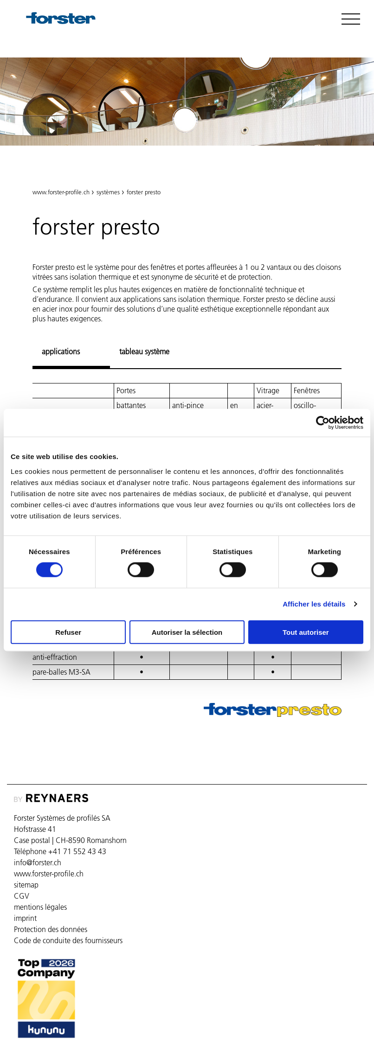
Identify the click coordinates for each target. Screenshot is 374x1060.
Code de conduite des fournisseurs (68, 940)
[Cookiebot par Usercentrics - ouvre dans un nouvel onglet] (322, 423)
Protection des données (50, 929)
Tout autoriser (306, 632)
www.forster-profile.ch (61, 192)
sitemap (26, 884)
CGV (21, 895)
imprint (25, 918)
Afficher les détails (314, 604)
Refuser (68, 632)
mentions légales (40, 907)
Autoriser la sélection (187, 632)
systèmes (108, 192)
